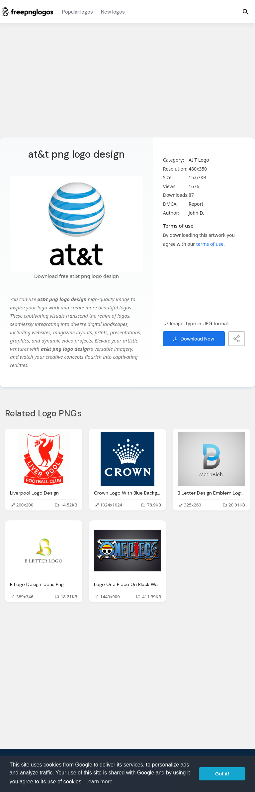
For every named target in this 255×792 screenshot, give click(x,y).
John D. (196, 213)
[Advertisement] (127, 84)
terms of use (209, 244)
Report (196, 204)
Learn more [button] (99, 781)
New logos (113, 12)
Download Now (193, 339)
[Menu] (246, 12)
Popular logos (77, 12)
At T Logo (199, 160)
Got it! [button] (222, 773)
